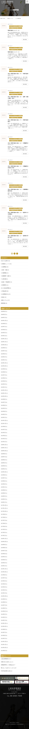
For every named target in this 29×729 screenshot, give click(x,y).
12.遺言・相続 (4, 269)
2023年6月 (3, 378)
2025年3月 (3, 332)
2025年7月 (3, 326)
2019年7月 (3, 478)
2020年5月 (3, 462)
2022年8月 (3, 399)
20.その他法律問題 (5, 288)
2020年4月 (3, 465)
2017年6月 (3, 523)
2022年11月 (3, 393)
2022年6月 (3, 405)
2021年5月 (3, 432)
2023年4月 (3, 381)
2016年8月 (3, 547)
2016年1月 (3, 565)
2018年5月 (3, 496)
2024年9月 (3, 347)
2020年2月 (3, 468)
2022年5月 (3, 408)
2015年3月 (3, 587)
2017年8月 (3, 517)
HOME (3, 18)
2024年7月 (3, 350)
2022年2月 (3, 414)
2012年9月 (3, 650)
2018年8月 (3, 490)
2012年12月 (3, 641)
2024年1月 (3, 359)
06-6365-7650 (14, 696)
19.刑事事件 (3, 285)
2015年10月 (3, 571)
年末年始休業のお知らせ (6, 670)
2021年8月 (3, 426)
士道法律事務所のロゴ (6, 658)
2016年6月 (3, 553)
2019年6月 (3, 481)
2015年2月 (3, 590)
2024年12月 (3, 338)
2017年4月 (3, 526)
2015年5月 (3, 580)
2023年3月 (3, 384)
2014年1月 (3, 620)
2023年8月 (3, 372)
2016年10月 (3, 541)
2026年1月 (3, 317)
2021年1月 (3, 441)
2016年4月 (3, 559)
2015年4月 (3, 584)
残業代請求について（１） (14, 52)
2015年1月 (3, 593)
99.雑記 (2, 297)
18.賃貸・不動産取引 (5, 282)
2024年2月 (3, 356)
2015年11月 (3, 568)
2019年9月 (3, 474)
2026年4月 (3, 311)
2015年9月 (3, 574)
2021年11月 (3, 423)
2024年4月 (3, 353)
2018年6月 (3, 493)
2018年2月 (3, 499)
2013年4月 (3, 635)
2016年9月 (3, 544)
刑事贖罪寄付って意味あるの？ (8, 664)
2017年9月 (3, 514)
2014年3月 (3, 614)
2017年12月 (3, 505)
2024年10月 (3, 344)
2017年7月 (3, 520)
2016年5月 (3, 556)
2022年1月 (3, 417)
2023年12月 (3, 362)
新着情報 (3, 303)
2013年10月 (3, 626)
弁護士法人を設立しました (7, 661)
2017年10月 (3, 511)
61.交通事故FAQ (4, 294)
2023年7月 (3, 375)
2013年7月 (3, 632)
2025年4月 (3, 329)
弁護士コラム (11, 18)
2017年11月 (3, 508)
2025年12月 (3, 320)
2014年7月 (3, 605)
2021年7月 (3, 429)
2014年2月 (3, 617)
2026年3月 (3, 314)
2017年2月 (3, 532)
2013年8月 (3, 629)
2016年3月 (3, 562)
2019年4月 (3, 484)
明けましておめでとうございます (8, 667)
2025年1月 (3, 335)
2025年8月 (3, 323)
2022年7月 (3, 402)
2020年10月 (3, 450)
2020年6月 (3, 459)
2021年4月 (3, 435)
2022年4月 (3, 411)
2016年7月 (3, 550)
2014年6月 (3, 608)
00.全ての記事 (13, 26)
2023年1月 (3, 387)
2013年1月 (3, 638)
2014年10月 (3, 596)
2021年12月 (3, 420)
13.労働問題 (19, 26)
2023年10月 (3, 365)
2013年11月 (3, 623)
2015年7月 (3, 577)
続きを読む (25, 39)
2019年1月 (3, 487)
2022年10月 (3, 396)
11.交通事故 (3, 266)
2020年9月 (3, 453)
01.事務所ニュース (5, 263)
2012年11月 (3, 644)
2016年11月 (3, 538)
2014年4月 (3, 611)
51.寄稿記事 (12, 28)
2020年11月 (3, 447)
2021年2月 (3, 438)
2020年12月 (3, 444)
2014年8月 (3, 602)
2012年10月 (3, 647)
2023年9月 (3, 369)
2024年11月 (3, 341)
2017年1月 (3, 535)
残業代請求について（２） (14, 30)
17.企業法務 (3, 279)
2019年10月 (3, 471)
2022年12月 (3, 390)
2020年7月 (3, 456)
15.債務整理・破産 (5, 275)
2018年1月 (3, 502)
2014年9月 (3, 599)
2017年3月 (3, 529)
